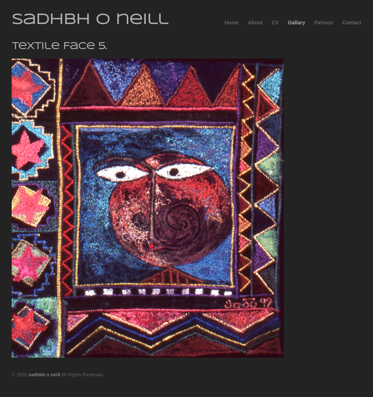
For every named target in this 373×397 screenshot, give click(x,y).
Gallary (296, 22)
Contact (351, 22)
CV (275, 22)
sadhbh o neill (90, 20)
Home (231, 22)
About (255, 22)
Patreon (323, 22)
